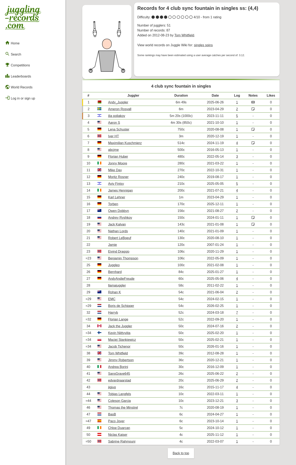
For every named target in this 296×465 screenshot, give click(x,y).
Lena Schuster (118, 129)
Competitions (17, 64)
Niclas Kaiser (117, 434)
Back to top (181, 453)
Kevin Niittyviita (119, 333)
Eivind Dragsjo (118, 251)
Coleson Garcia (119, 401)
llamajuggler (117, 285)
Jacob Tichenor (119, 346)
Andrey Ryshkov (120, 217)
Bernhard (115, 272)
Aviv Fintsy (116, 183)
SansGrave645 (119, 373)
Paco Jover (116, 421)
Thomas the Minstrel (123, 407)
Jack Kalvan (117, 224)
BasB (112, 414)
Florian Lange (118, 319)
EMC (112, 299)
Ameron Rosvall (119, 109)
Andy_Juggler (118, 102)
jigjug (112, 387)
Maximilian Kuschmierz (125, 143)
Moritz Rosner (118, 177)
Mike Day (115, 170)
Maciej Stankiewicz (122, 339)
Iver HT (113, 136)
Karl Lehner (116, 197)
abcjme (113, 150)
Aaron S (114, 122)
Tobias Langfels (119, 394)
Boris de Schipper (121, 306)
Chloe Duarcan (119, 428)
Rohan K (114, 292)
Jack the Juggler (120, 326)
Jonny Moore (117, 163)
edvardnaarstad (119, 380)
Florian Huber (118, 156)
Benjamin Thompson (123, 258)
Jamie (112, 244)
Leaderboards (18, 75)
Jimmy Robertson (121, 360)
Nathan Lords (118, 231)
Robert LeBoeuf (119, 238)
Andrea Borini (118, 367)
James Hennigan (120, 190)
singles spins (203, 45)
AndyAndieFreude (121, 278)
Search (13, 53)
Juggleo (114, 265)
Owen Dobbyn (118, 211)
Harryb (113, 312)
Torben (113, 204)
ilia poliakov (116, 116)
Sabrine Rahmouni (121, 441)
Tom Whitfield (184, 35)
